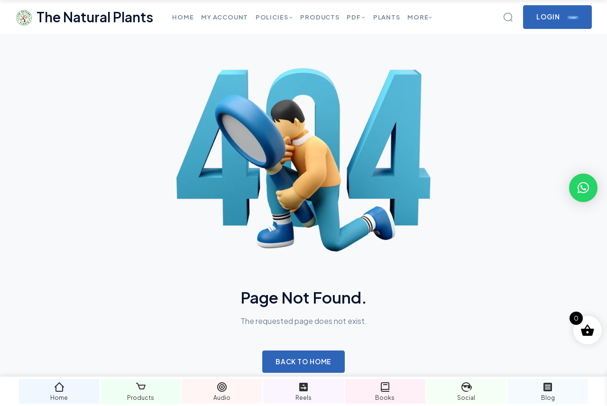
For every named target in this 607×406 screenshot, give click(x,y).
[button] (583, 188)
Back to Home (304, 361)
